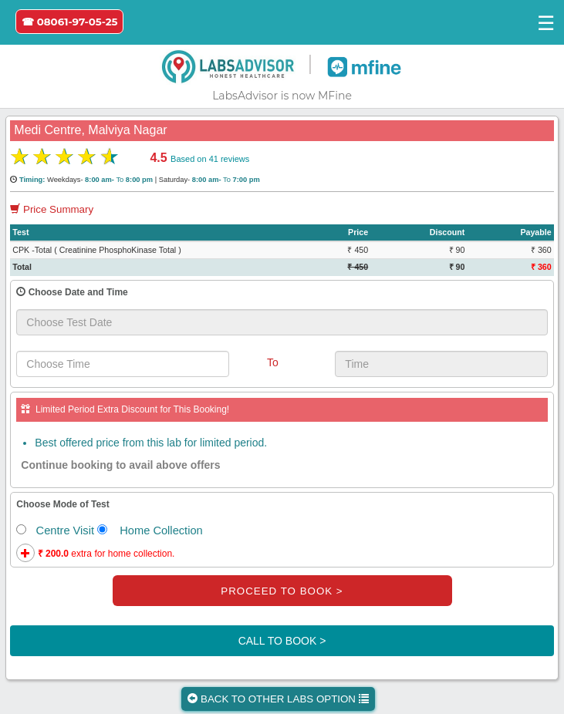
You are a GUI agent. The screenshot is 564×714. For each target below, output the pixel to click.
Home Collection (150, 530)
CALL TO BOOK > (282, 641)
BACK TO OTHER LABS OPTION (277, 699)
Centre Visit (55, 530)
